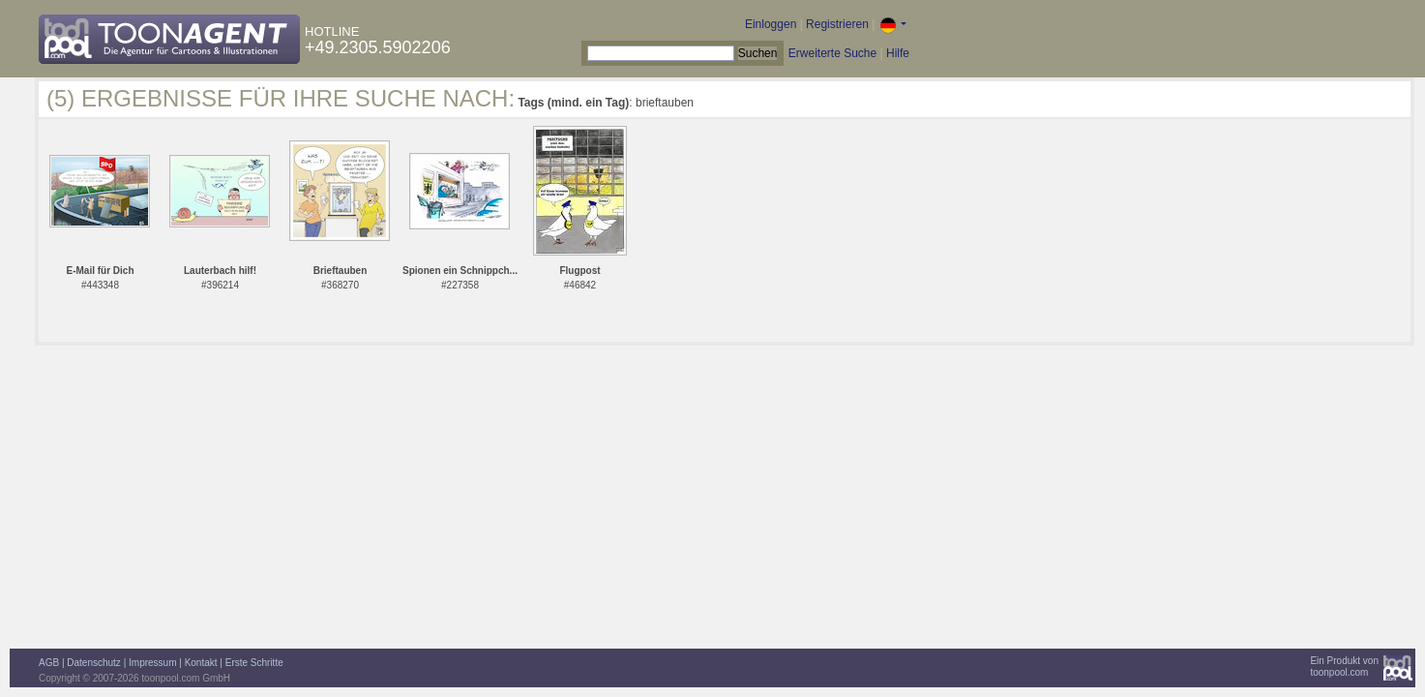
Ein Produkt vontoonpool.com (1344, 666)
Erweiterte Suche (832, 53)
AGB (49, 662)
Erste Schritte (254, 662)
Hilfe (897, 53)
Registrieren (837, 24)
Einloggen (770, 24)
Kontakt (201, 662)
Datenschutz (94, 662)
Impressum (152, 662)
